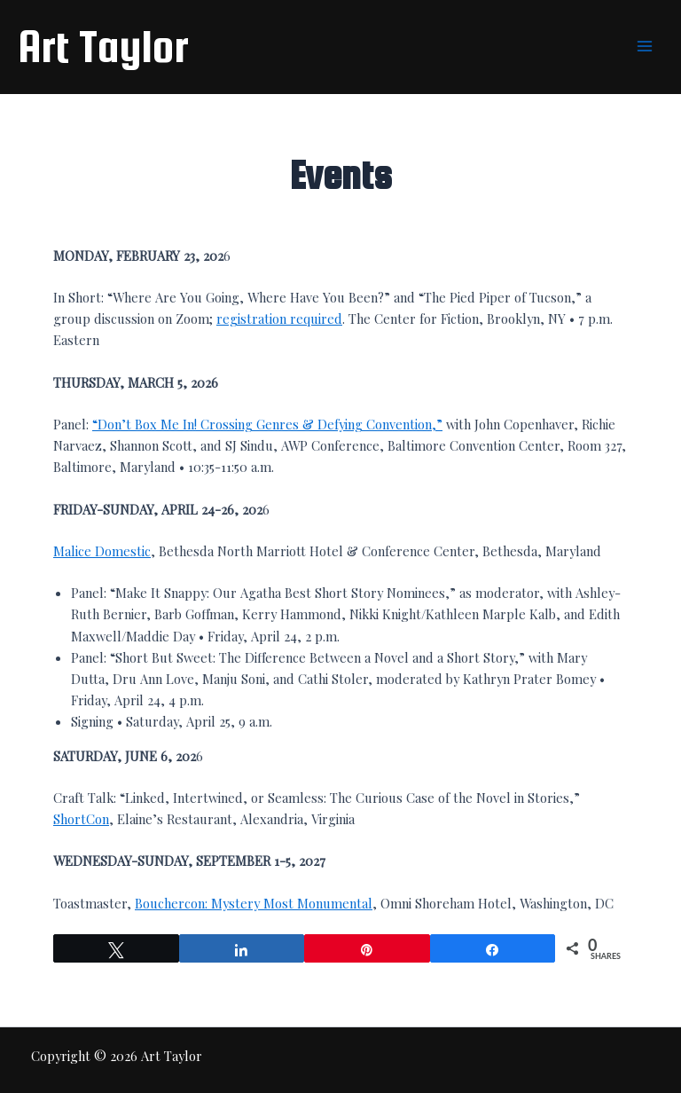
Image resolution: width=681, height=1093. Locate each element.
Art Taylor (103, 46)
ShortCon (81, 819)
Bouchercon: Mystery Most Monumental (253, 903)
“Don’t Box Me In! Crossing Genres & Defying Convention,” (267, 424)
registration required (279, 318)
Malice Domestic (102, 551)
